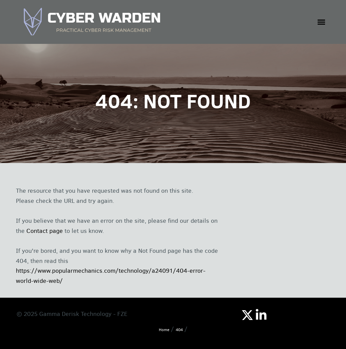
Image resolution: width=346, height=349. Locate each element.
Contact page (44, 231)
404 (179, 329)
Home (164, 329)
